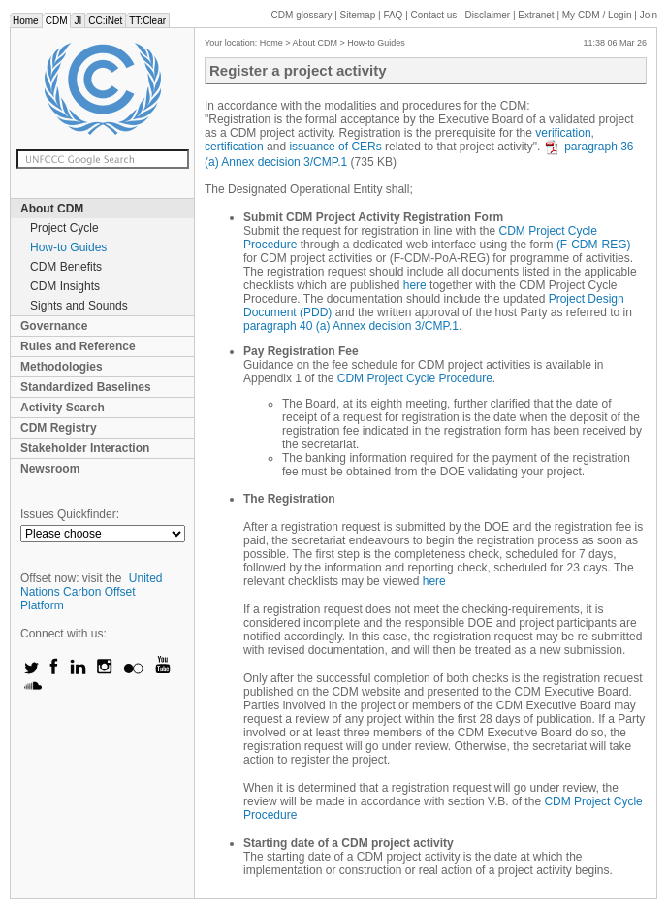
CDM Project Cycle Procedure (414, 378)
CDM (57, 21)
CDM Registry (58, 428)
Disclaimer (488, 15)
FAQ (392, 15)
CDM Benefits (66, 267)
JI (77, 21)
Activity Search (62, 407)
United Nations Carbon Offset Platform (91, 591)
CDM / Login (598, 15)
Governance (53, 326)
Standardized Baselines (85, 387)
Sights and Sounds (79, 305)
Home (26, 21)
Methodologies (61, 367)
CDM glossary (302, 15)
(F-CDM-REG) (593, 244)
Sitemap (358, 15)
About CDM (51, 208)
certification (234, 146)
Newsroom (49, 468)
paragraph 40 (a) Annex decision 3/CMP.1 (351, 326)
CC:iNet (105, 21)
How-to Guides (68, 247)
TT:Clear (147, 21)
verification (562, 133)
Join (648, 15)
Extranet (536, 15)
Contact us (434, 15)
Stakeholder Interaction (84, 448)
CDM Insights (65, 286)
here (415, 285)
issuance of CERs (335, 146)
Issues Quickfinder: (69, 514)
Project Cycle (64, 228)
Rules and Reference (78, 346)
